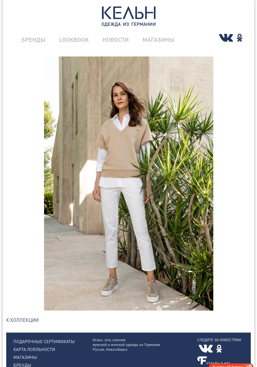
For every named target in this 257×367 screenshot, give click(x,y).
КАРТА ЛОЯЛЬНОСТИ (34, 349)
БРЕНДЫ (33, 39)
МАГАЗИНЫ (158, 39)
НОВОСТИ (115, 39)
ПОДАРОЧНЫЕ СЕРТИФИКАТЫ (44, 341)
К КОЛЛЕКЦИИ (22, 320)
